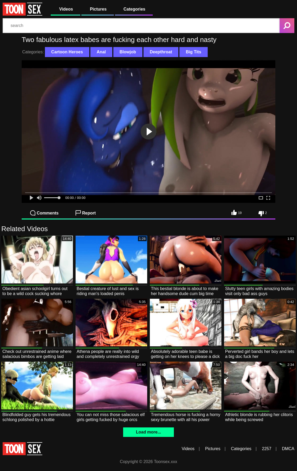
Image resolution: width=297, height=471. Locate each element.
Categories (134, 9)
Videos (66, 9)
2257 (266, 448)
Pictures (98, 9)
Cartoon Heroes (67, 52)
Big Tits (193, 52)
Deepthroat (161, 52)
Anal (101, 52)
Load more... (148, 432)
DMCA (288, 448)
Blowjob (128, 52)
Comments (44, 213)
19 (236, 212)
